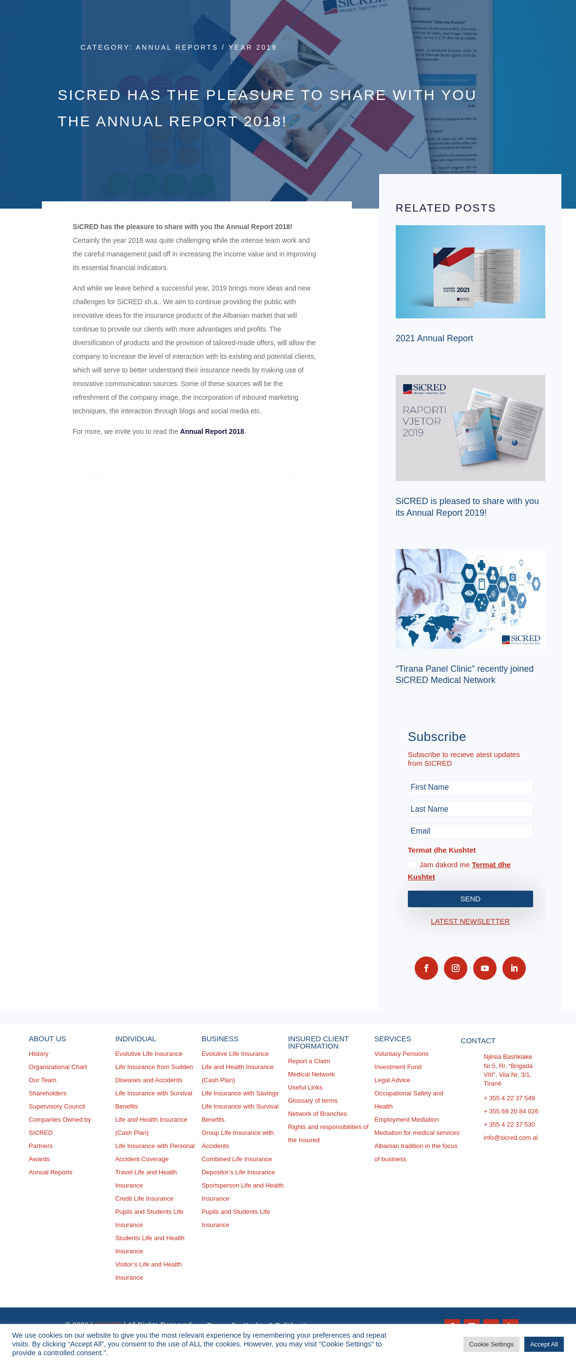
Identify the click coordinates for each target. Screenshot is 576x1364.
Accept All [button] (544, 1344)
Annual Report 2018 (212, 431)
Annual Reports (177, 47)
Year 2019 (253, 47)
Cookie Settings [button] (491, 1344)
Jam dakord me (459, 870)
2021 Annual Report (434, 338)
